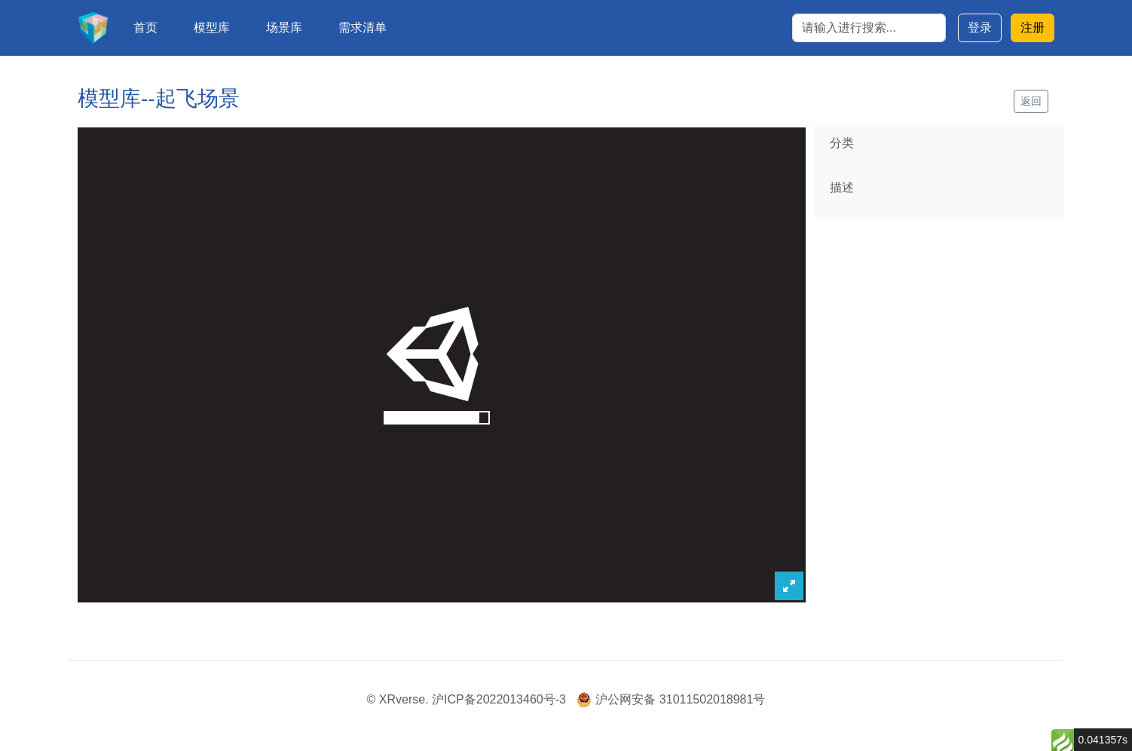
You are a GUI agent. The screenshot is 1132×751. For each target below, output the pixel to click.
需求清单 (362, 27)
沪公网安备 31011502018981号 (671, 699)
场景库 (284, 27)
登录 (980, 27)
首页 (145, 27)
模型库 (212, 27)
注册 (1032, 27)
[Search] (869, 28)
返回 (1031, 101)
